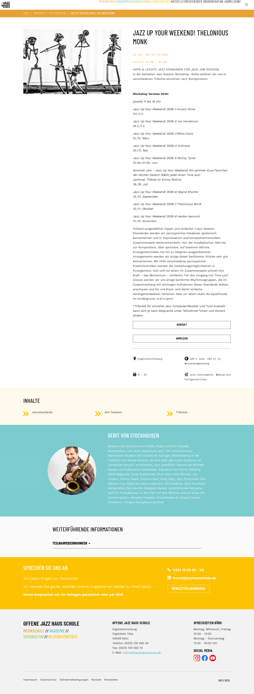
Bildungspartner (151, 4)
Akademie (114, 4)
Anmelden (182, 338)
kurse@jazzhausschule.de (194, 578)
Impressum (30, 680)
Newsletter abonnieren (188, 588)
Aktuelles (171, 4)
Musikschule (97, 4)
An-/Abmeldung (230, 4)
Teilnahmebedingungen (73, 680)
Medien (185, 4)
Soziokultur (130, 4)
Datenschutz (48, 680)
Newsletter (111, 680)
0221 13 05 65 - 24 (188, 570)
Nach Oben (224, 680)
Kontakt (212, 4)
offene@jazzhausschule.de (142, 652)
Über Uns (198, 4)
